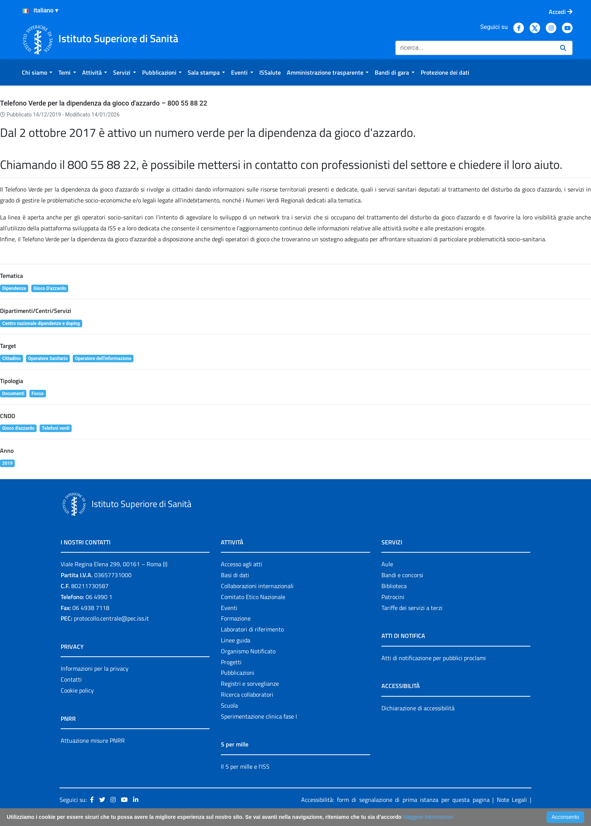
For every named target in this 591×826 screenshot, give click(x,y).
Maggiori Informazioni (428, 817)
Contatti (71, 679)
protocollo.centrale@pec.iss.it (111, 618)
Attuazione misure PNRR (93, 740)
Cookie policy (77, 690)
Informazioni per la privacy (95, 668)
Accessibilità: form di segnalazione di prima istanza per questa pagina (395, 799)
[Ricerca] (474, 48)
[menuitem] (37, 72)
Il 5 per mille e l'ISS (245, 766)
